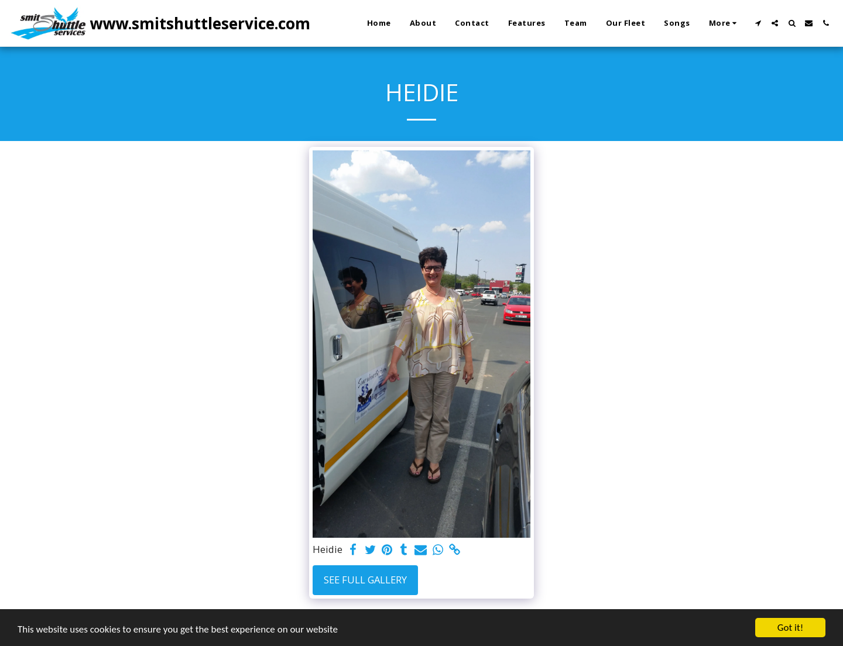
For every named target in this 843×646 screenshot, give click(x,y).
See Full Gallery (365, 579)
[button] (758, 23)
